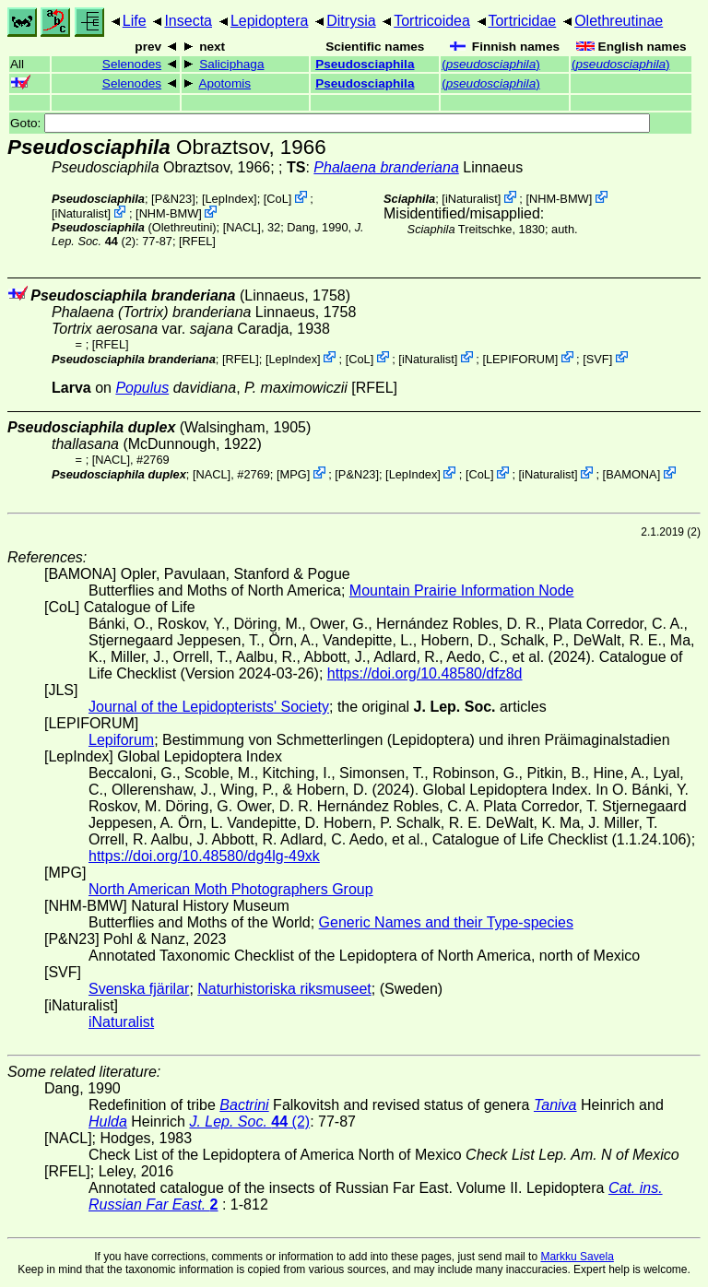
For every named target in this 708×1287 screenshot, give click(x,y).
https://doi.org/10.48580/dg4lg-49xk (204, 856)
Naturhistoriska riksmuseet (284, 989)
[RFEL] (197, 241)
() (491, 64)
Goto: (330, 123)
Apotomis (224, 83)
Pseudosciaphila (364, 64)
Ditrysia (350, 21)
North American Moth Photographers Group (230, 889)
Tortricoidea (432, 21)
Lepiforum (121, 740)
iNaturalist (81, 213)
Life (135, 21)
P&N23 (174, 199)
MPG (293, 474)
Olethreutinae (618, 21)
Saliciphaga (231, 64)
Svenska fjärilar (138, 989)
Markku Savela (576, 1256)
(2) (249, 1121)
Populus (142, 388)
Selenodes (131, 64)
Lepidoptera (269, 21)
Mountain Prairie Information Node (461, 590)
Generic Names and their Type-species (446, 922)
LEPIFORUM (520, 358)
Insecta (188, 21)
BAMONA (631, 474)
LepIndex (229, 199)
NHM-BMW (169, 213)
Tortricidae (522, 21)
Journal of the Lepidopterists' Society (208, 706)
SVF (597, 358)
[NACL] (242, 227)
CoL (277, 199)
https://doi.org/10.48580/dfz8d (425, 673)
